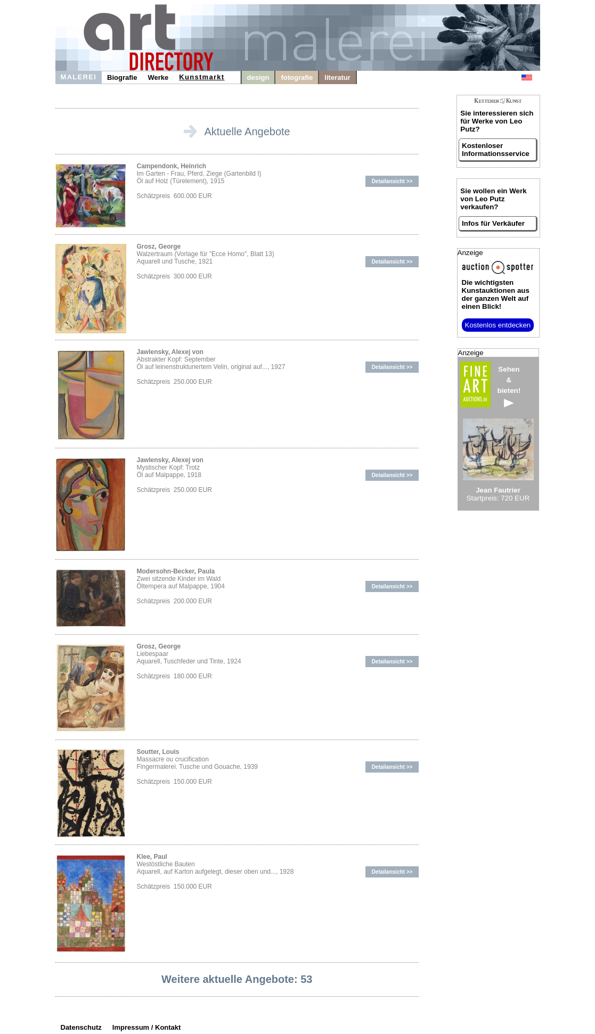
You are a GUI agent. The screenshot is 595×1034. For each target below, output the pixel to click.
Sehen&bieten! (509, 386)
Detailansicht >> (392, 181)
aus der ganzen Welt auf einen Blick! (495, 294)
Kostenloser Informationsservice (495, 150)
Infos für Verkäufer (493, 223)
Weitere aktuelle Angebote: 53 (236, 979)
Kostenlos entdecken (498, 325)
